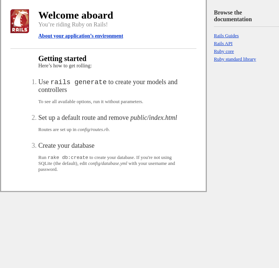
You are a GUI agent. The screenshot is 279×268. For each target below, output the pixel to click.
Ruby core (224, 51)
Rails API (223, 43)
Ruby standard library (235, 59)
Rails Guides (226, 35)
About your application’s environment (80, 36)
